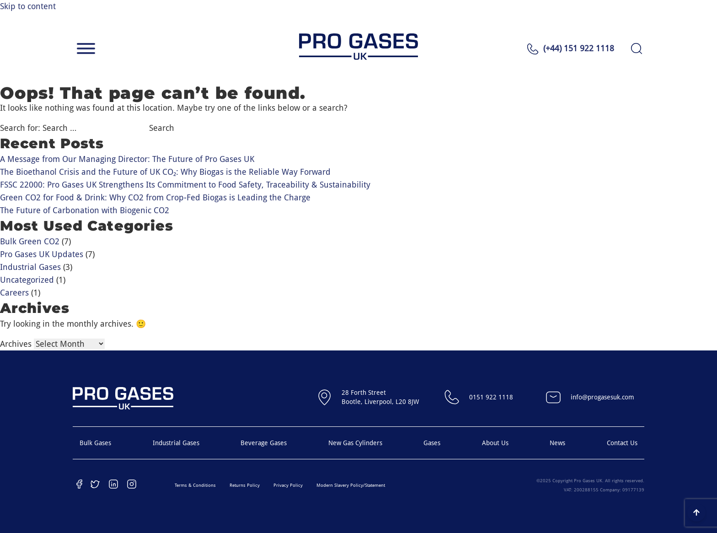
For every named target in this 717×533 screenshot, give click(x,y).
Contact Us (622, 443)
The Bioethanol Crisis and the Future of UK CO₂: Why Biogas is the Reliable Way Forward (165, 172)
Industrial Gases (30, 267)
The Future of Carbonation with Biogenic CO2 (84, 210)
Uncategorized (27, 280)
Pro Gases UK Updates (41, 254)
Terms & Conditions (195, 485)
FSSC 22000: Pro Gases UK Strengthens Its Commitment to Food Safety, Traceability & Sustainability (185, 184)
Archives (16, 344)
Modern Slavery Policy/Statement (350, 485)
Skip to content (28, 6)
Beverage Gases (264, 443)
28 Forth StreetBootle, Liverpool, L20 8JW (366, 397)
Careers (14, 292)
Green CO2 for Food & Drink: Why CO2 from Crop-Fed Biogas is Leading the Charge (155, 197)
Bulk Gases (95, 443)
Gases (431, 443)
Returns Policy (245, 485)
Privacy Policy (288, 485)
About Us (495, 443)
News (557, 443)
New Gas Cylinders (355, 443)
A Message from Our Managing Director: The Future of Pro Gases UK (127, 159)
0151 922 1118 (477, 397)
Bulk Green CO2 (29, 241)
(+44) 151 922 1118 (578, 48)
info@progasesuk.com (588, 397)
